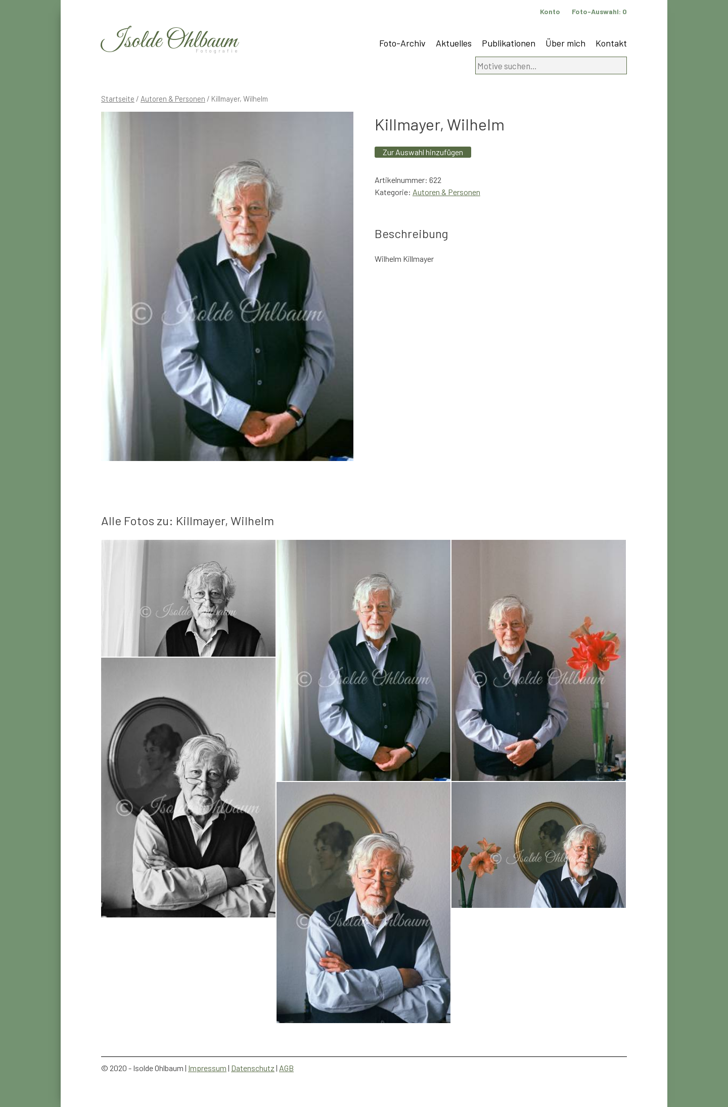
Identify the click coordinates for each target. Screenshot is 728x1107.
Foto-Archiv (402, 43)
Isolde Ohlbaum (169, 41)
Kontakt (611, 43)
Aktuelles (454, 43)
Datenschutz (253, 1068)
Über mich (565, 43)
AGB (286, 1068)
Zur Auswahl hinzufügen (423, 152)
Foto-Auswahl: (599, 11)
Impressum (207, 1068)
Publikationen (508, 43)
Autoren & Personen (173, 98)
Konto (550, 11)
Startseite (117, 98)
